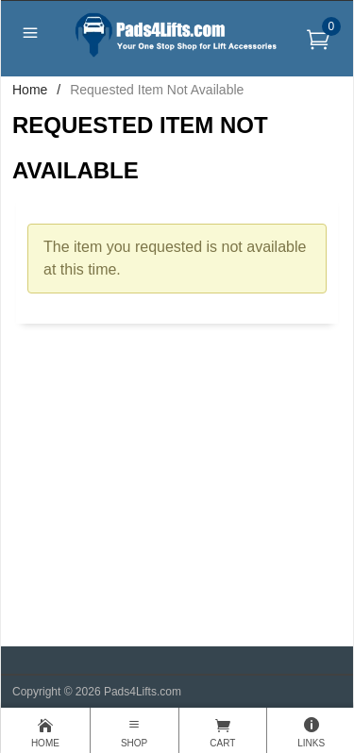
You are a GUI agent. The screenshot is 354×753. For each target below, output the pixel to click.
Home (29, 89)
